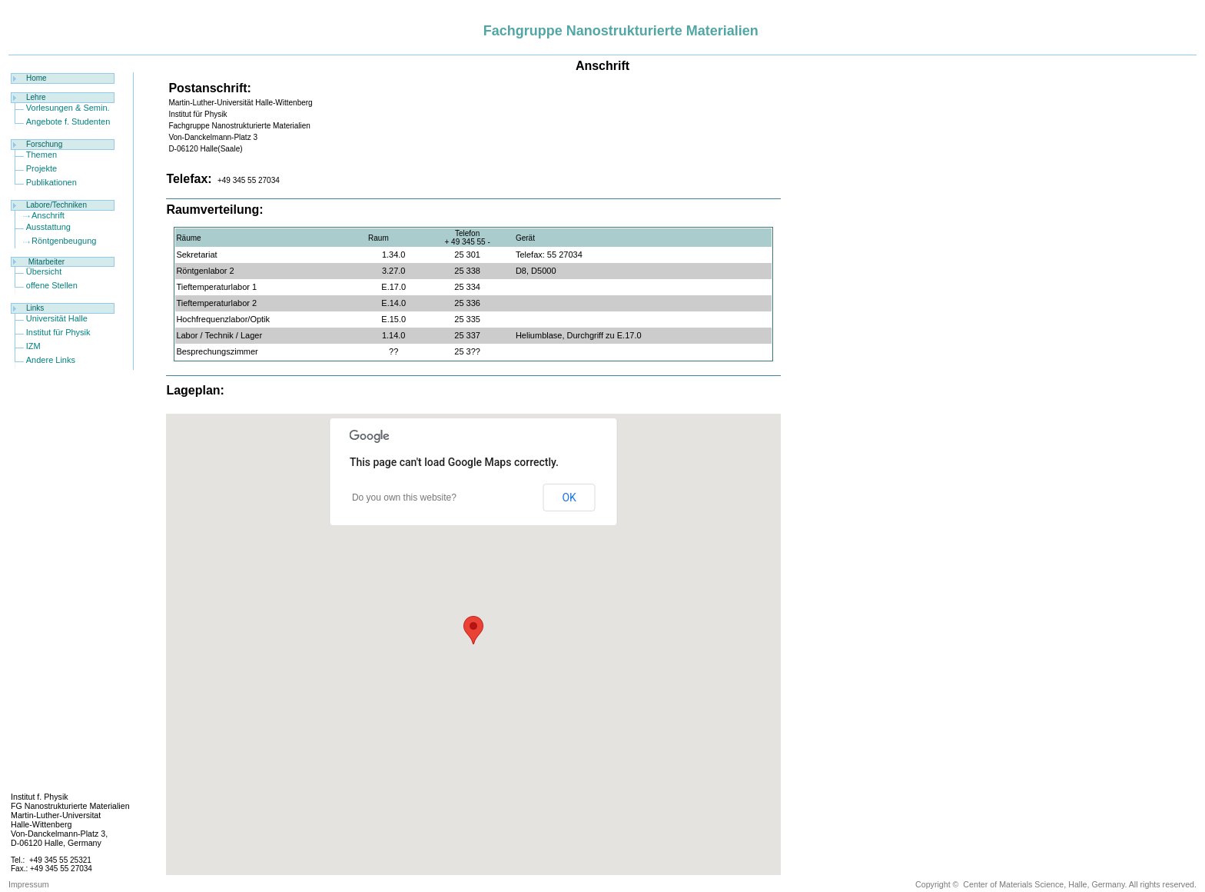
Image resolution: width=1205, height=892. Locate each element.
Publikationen (51, 182)
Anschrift (48, 215)
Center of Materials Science (1013, 884)
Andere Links (50, 359)
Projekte (41, 168)
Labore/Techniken (56, 205)
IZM (33, 346)
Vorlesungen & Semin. (68, 107)
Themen (41, 154)
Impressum (28, 884)
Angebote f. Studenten (68, 121)
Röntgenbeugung (64, 240)
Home (36, 78)
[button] (473, 630)
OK (569, 497)
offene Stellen (52, 285)
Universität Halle (57, 318)
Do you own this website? (404, 497)
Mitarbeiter (46, 262)
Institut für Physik (58, 332)
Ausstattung (48, 226)
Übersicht (43, 271)
